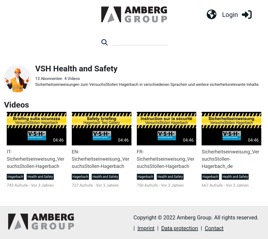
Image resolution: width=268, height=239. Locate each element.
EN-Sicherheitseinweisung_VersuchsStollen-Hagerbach (100, 159)
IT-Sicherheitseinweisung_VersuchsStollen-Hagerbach (35, 159)
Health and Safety (40, 177)
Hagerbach (15, 177)
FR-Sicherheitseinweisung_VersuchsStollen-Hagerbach (165, 159)
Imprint (145, 228)
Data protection (179, 228)
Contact (214, 228)
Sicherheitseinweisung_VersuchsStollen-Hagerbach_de (230, 159)
